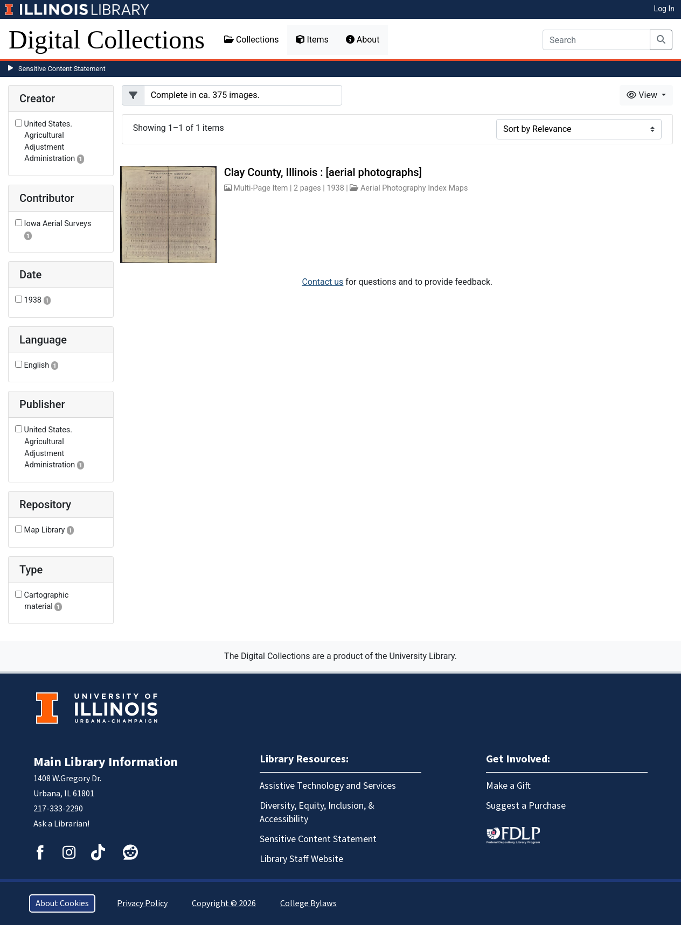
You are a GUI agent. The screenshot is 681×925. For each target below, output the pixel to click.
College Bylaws (308, 903)
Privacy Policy (142, 903)
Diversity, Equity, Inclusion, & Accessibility (317, 812)
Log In (664, 8)
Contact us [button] (322, 282)
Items (312, 39)
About (363, 39)
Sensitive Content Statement (62, 69)
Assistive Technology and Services (328, 786)
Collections (251, 39)
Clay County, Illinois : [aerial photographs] (323, 172)
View (643, 95)
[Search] (596, 40)
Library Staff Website (301, 859)
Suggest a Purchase (526, 805)
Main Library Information (105, 762)
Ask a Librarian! (61, 824)
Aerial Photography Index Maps (414, 188)
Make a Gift (508, 786)
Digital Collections (107, 39)
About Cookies (62, 903)
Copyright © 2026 (224, 903)
